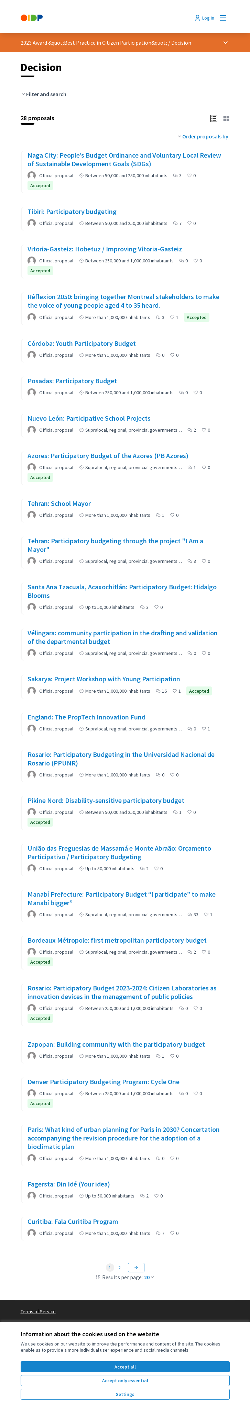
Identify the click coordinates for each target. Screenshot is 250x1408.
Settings (125, 1394)
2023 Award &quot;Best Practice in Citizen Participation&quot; (94, 42)
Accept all (125, 1367)
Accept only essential (125, 1380)
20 (149, 1277)
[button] (213, 118)
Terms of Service (38, 1311)
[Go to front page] (98, 18)
